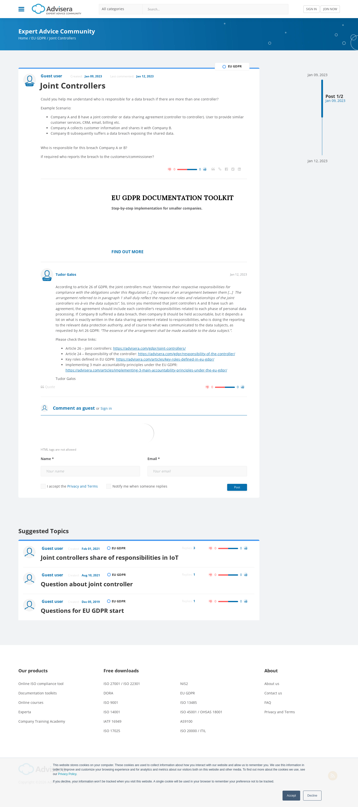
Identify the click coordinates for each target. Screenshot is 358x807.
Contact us (273, 691)
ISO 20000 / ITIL (193, 729)
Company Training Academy (41, 720)
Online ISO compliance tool (41, 682)
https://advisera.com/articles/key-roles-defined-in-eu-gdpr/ (165, 359)
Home (23, 38)
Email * (153, 459)
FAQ (267, 701)
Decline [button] (312, 795)
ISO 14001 (112, 710)
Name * (47, 459)
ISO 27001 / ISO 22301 (122, 682)
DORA (108, 691)
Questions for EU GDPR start (83, 609)
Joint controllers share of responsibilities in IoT (111, 557)
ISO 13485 (188, 701)
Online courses (30, 701)
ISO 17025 (112, 729)
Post (237, 487)
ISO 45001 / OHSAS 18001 (201, 710)
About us (271, 682)
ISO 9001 (111, 701)
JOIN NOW (330, 9)
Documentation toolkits (37, 691)
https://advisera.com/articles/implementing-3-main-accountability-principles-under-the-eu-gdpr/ (146, 370)
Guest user (52, 548)
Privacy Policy (67, 774)
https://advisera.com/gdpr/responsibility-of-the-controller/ (186, 353)
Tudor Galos (66, 274)
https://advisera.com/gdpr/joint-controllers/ (149, 348)
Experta (24, 710)
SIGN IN (311, 9)
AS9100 (186, 720)
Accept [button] (291, 795)
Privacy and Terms (82, 486)
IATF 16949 (112, 720)
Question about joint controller (88, 583)
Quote (48, 387)
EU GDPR (38, 38)
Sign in (106, 408)
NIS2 (184, 682)
